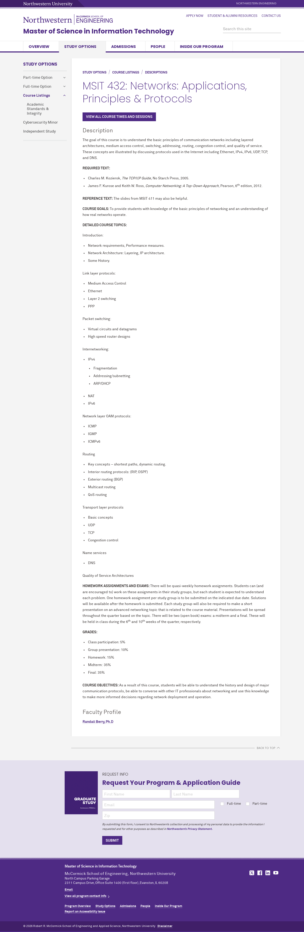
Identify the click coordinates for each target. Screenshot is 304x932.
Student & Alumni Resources (232, 15)
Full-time (230, 803)
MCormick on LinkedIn (267, 873)
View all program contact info (85, 896)
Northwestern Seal (44, 877)
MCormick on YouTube (276, 873)
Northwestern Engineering (256, 3)
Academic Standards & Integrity (38, 109)
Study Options (82, 46)
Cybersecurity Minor (40, 122)
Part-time (256, 803)
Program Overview (78, 906)
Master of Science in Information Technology (98, 31)
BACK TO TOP (266, 748)
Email (69, 889)
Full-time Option (37, 87)
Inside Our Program (203, 46)
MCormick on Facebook (259, 873)
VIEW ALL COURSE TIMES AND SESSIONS (119, 117)
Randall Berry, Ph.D (98, 722)
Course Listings (36, 96)
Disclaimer (164, 926)
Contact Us (271, 15)
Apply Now (194, 15)
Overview (41, 46)
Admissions (125, 46)
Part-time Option (37, 78)
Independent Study (39, 131)
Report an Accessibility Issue (85, 911)
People (160, 46)
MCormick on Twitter (251, 873)
